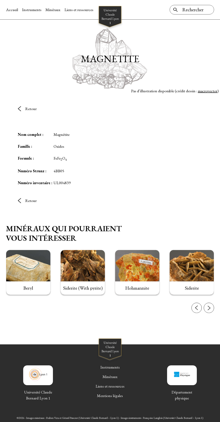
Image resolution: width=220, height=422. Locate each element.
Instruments (31, 9)
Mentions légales (110, 395)
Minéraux (52, 9)
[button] (196, 316)
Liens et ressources (78, 9)
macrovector (207, 90)
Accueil (12, 9)
